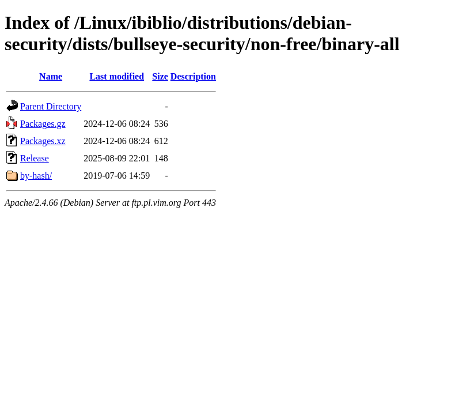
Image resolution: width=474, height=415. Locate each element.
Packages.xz (43, 141)
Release (34, 158)
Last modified (116, 76)
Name (50, 76)
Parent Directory (50, 106)
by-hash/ (36, 175)
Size (160, 76)
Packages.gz (43, 124)
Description (193, 76)
